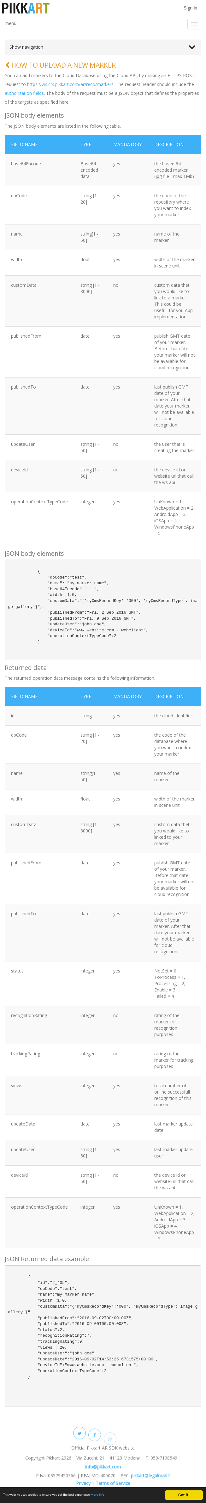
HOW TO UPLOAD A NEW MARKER (60, 65)
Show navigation (26, 47)
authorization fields (24, 93)
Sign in (190, 8)
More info (124, 1497)
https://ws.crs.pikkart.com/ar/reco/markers (70, 84)
